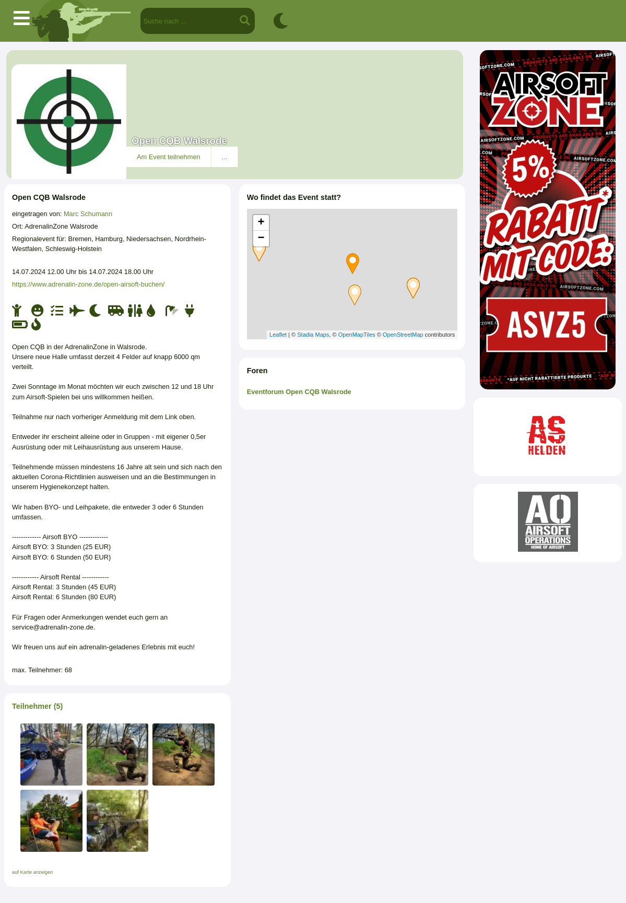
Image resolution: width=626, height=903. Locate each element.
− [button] (261, 238)
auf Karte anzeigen (32, 872)
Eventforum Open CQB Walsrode (299, 392)
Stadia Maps (313, 334)
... (225, 157)
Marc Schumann (88, 214)
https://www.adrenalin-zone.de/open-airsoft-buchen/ (88, 284)
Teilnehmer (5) (37, 706)
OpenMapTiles (356, 334)
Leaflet (278, 334)
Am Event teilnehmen (168, 157)
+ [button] (261, 223)
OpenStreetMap (403, 334)
